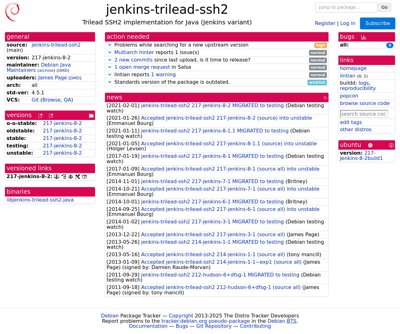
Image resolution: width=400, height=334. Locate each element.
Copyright (181, 316)
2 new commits (133, 60)
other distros (356, 129)
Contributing (255, 326)
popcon (349, 96)
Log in (347, 23)
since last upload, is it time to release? (217, 60)
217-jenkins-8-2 (62, 123)
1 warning (163, 74)
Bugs (182, 326)
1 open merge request (142, 67)
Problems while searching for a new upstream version (217, 45)
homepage (353, 68)
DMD (63, 70)
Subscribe (377, 23)
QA (67, 100)
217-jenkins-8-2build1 (361, 155)
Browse (51, 100)
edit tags (351, 122)
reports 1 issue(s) (217, 52)
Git (35, 100)
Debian (110, 316)
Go (385, 7)
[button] (109, 45)
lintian (348, 76)
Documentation (148, 326)
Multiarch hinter (134, 52)
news (114, 97)
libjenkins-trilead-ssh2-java (40, 200)
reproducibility (358, 88)
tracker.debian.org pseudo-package (206, 321)
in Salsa (217, 67)
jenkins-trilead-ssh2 (56, 45)
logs (364, 83)
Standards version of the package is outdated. (217, 82)
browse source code (365, 103)
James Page (52, 78)
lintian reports (217, 74)
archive (46, 70)
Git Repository (214, 326)
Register (325, 23)
